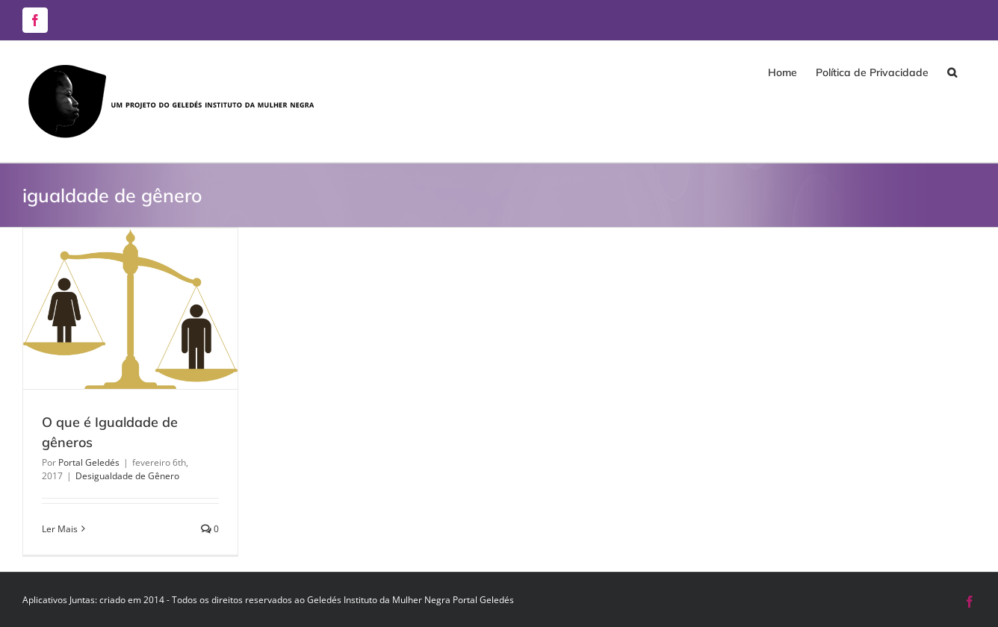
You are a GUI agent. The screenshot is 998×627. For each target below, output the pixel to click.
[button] (952, 72)
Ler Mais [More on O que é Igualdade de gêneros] (60, 528)
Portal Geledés (89, 462)
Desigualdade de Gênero (127, 476)
